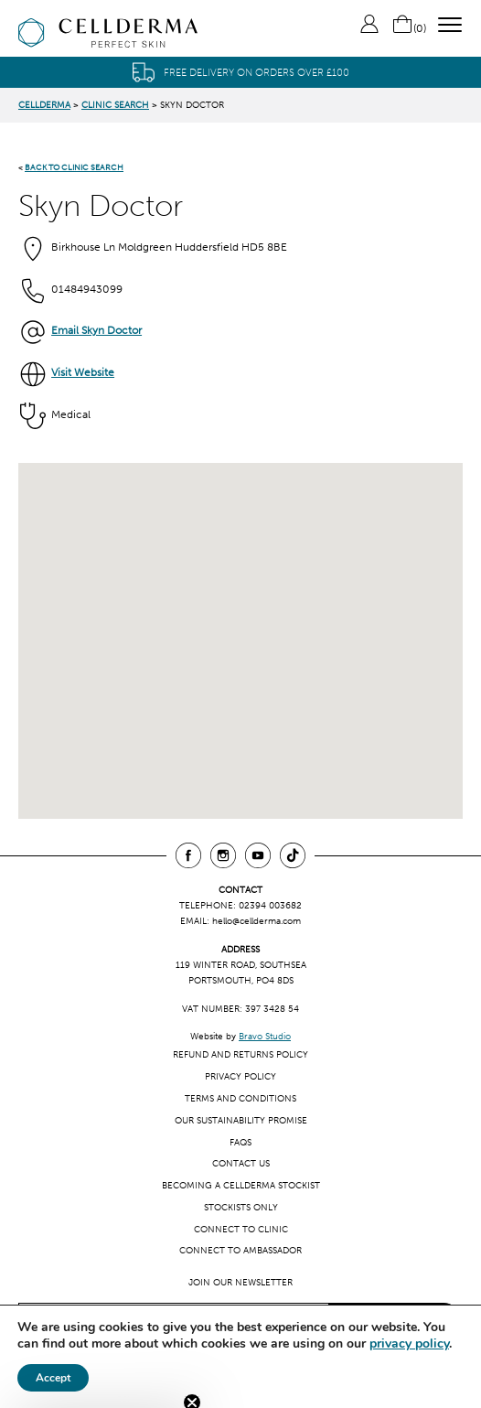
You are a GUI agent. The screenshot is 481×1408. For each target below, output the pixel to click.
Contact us (241, 1163)
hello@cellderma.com (256, 921)
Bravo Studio (265, 1036)
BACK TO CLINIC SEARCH (74, 167)
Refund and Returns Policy (240, 1054)
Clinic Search (115, 105)
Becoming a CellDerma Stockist (241, 1185)
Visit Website (82, 372)
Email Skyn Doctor (96, 330)
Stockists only (241, 1207)
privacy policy (409, 1343)
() (408, 28)
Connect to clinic (241, 1229)
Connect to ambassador (240, 1250)
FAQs (240, 1142)
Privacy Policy (240, 1076)
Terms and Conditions (240, 1098)
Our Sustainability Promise (241, 1120)
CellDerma (44, 105)
